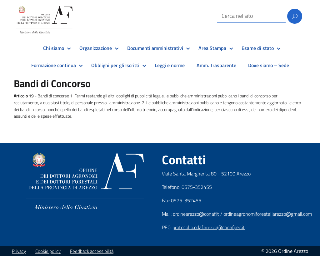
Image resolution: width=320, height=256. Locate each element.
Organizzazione (95, 48)
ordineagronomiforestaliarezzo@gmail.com (267, 214)
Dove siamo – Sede (268, 65)
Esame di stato (258, 48)
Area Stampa (212, 48)
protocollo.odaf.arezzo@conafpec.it (208, 227)
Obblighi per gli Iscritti (115, 65)
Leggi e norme (170, 65)
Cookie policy (48, 251)
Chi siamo (53, 48)
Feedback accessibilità (91, 251)
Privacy (19, 251)
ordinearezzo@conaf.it (196, 214)
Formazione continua (53, 65)
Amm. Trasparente (216, 65)
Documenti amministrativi (155, 48)
